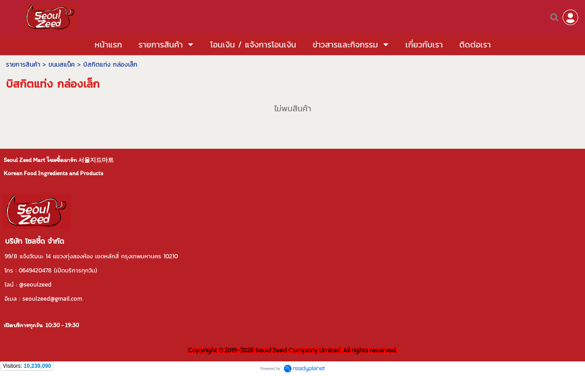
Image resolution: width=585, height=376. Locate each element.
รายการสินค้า (23, 64)
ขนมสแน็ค (61, 64)
